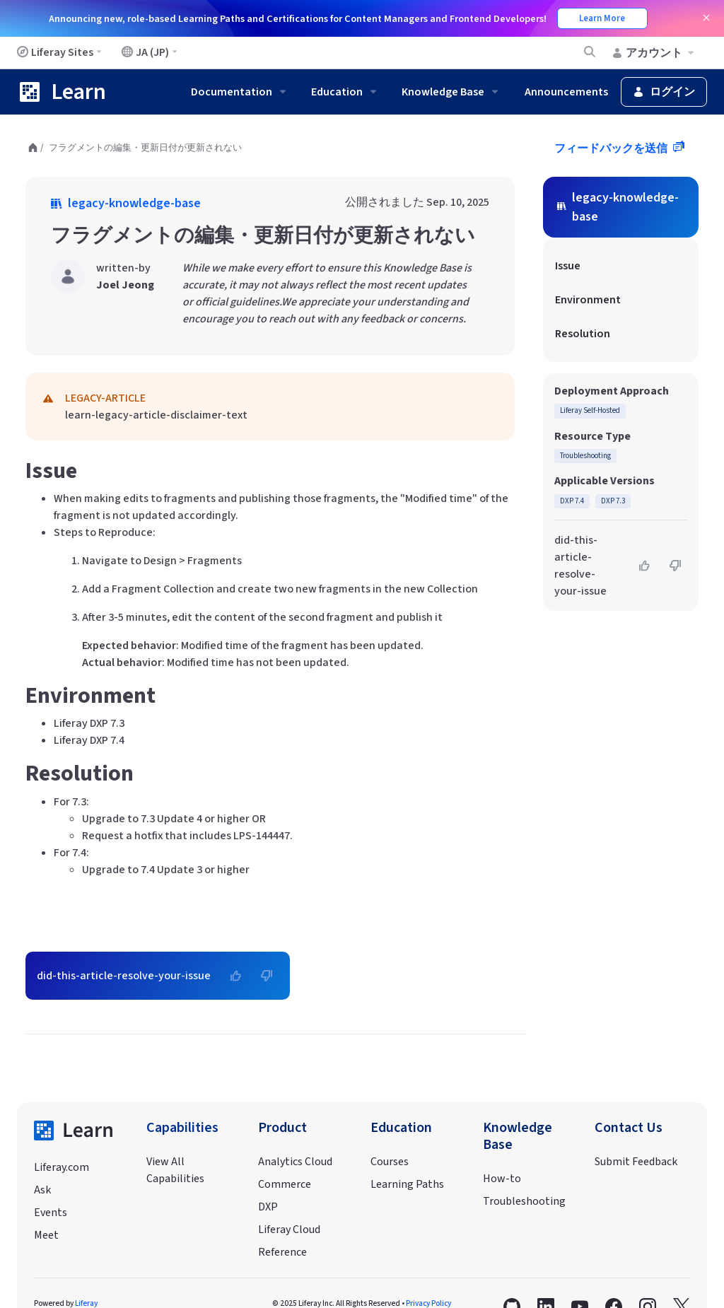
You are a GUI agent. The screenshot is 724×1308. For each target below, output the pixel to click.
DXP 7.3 (613, 501)
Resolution (582, 333)
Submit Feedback (636, 1161)
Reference (282, 1252)
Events (50, 1212)
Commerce (284, 1184)
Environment (588, 300)
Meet (46, 1235)
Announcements (566, 92)
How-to (502, 1178)
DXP (268, 1207)
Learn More (602, 18)
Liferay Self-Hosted (590, 410)
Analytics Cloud (295, 1161)
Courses (389, 1161)
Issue (567, 266)
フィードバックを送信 (612, 148)
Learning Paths (407, 1184)
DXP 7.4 (572, 501)
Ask (42, 1190)
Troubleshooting (585, 455)
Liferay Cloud (289, 1229)
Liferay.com (61, 1167)
